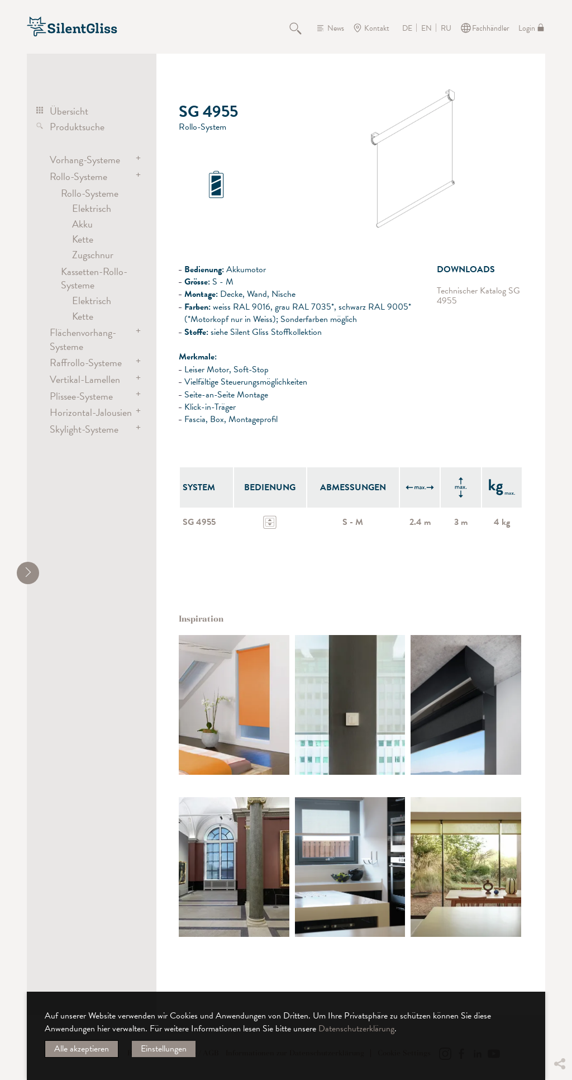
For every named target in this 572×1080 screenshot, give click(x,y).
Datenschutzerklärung (356, 1028)
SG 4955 (199, 522)
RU (446, 28)
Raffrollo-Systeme (86, 362)
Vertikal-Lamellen (85, 379)
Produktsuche (77, 126)
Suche (301, 28)
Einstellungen (164, 1048)
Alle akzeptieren (81, 1048)
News (335, 28)
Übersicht (69, 111)
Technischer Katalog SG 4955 (478, 296)
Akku (82, 223)
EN (426, 28)
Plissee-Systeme (81, 396)
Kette (82, 239)
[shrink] (28, 573)
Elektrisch (91, 208)
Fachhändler (490, 28)
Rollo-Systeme (78, 176)
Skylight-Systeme (84, 429)
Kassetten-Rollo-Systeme (94, 278)
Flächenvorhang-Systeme (83, 339)
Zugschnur (92, 254)
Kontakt (376, 28)
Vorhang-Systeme (85, 159)
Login (526, 28)
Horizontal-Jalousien (91, 412)
